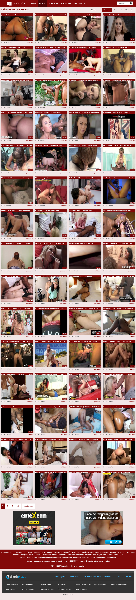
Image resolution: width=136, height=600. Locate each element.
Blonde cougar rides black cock (47, 178)
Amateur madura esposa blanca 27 (14, 47)
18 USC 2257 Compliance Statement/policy (68, 566)
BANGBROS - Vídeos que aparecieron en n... (50, 341)
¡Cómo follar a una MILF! (10, 15)
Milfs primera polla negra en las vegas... (50, 439)
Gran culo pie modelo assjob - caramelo (118, 407)
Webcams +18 (79, 3)
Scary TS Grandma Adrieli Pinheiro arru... (84, 308)
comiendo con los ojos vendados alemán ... (118, 178)
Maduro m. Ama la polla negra (12, 472)
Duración (129, 9)
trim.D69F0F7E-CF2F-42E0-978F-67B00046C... (81, 243)
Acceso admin (68, 594)
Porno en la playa (47, 589)
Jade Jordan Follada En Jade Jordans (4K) (50, 276)
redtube (64, 369)
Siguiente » (28, 506)
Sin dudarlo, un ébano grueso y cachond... (51, 15)
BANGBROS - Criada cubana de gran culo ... (16, 112)
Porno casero (10, 589)
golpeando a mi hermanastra (12, 407)
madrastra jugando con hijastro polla (49, 308)
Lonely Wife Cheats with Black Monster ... (84, 47)
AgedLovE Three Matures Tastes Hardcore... (81, 210)
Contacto (107, 576)
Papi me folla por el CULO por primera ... (84, 472)
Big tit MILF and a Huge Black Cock (48, 112)
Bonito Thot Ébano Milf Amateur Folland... (50, 472)
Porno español (28, 589)
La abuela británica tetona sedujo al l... (117, 374)
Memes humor (27, 584)
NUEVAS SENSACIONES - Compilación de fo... (16, 276)
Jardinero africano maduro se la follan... (50, 80)
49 (18, 506)
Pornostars (66, 3)
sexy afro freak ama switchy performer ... (50, 407)
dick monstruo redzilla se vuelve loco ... (117, 210)
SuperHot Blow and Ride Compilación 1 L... (50, 47)
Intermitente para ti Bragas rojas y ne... (117, 112)
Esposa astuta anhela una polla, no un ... (16, 80)
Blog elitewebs (81, 589)
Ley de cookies (74, 576)
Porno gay (62, 584)
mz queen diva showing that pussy (116, 47)
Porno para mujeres (119, 584)
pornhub (63, 75)
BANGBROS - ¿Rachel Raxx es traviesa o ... (17, 308)
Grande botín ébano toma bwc (80, 276)
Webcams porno (99, 584)
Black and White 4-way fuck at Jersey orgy (15, 178)
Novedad (118, 9)
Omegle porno (45, 584)
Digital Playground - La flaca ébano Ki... (16, 210)
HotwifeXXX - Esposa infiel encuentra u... (84, 439)
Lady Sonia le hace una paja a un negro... (118, 145)
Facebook (118, 576)
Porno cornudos (64, 589)
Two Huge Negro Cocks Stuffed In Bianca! (118, 276)
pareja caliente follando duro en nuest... (118, 243)
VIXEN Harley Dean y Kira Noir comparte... (84, 112)
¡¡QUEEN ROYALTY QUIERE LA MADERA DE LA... (84, 407)
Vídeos (42, 3)
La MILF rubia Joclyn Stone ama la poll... (118, 439)
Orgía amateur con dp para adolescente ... (85, 341)
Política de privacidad (92, 576)
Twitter (128, 576)
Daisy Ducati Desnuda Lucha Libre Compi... (82, 178)
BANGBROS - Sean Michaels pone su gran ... (85, 374)
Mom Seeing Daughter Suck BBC (47, 210)
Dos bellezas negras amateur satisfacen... (50, 374)
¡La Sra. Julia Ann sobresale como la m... (118, 15)
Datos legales (60, 576)
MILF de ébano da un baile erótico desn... (16, 243)
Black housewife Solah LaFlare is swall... (84, 145)
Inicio (33, 3)
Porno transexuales (83, 584)
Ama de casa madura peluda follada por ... (85, 15)
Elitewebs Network (12, 584)
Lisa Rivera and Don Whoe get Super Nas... (17, 145)
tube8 (132, 173)
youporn (63, 173)
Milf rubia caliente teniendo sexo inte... (83, 80)
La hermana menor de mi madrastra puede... (116, 472)
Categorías (53, 3)
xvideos (30, 42)
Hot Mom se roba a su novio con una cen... (16, 374)
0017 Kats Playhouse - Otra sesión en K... (16, 439)
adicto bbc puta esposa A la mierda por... (118, 308)
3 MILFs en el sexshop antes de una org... (16, 341)
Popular (107, 9)
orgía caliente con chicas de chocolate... (118, 341)
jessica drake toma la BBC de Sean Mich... (50, 243)
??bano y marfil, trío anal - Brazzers (48, 145)
